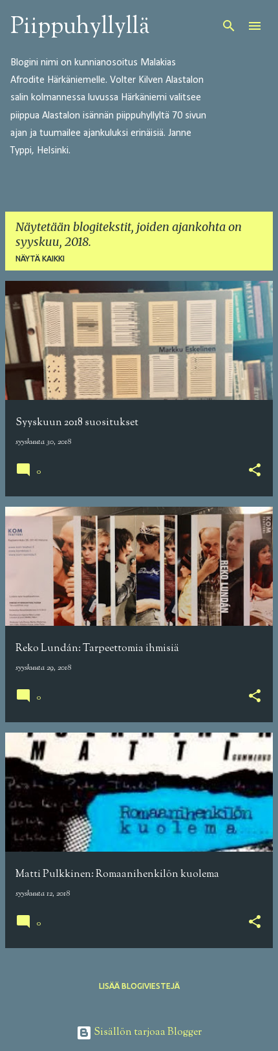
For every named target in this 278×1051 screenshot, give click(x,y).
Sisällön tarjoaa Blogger (139, 1032)
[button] (254, 471)
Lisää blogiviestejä (139, 986)
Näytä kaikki (40, 258)
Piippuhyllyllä (80, 27)
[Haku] (229, 25)
